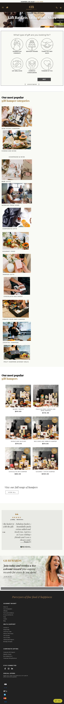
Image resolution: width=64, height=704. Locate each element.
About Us (5, 564)
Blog (4, 578)
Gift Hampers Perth (52, 681)
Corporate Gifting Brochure (10, 615)
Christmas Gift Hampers (42, 680)
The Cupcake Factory (45, 692)
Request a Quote (7, 611)
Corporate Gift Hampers (27, 680)
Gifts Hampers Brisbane (39, 681)
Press (4, 574)
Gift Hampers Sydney (11, 681)
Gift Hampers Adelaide (32, 682)
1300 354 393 (57, 7)
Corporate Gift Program (9, 609)
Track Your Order (7, 589)
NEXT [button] (44, 79)
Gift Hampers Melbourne (25, 681)
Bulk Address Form (7, 613)
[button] (32, 84)
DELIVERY (6, 7)
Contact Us (6, 585)
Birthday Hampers (7, 599)
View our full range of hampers (21, 444)
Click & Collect (6, 595)
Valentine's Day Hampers (14, 678)
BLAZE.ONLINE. (43, 698)
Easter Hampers (26, 678)
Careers (5, 576)
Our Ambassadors (7, 566)
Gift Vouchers (6, 593)
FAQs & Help (6, 587)
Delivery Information (8, 591)
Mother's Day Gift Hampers (39, 678)
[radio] (17, 46)
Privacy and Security (8, 572)
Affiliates (5, 568)
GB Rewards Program (8, 597)
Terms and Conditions (8, 570)
